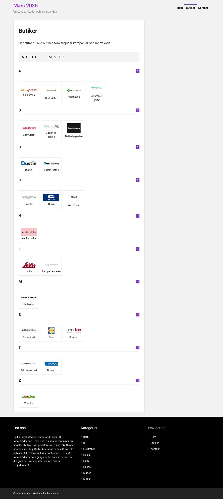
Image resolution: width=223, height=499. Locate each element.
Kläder (87, 472)
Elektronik (89, 448)
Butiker (190, 7)
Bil (84, 442)
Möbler (87, 478)
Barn (86, 436)
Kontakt (203, 7)
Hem (180, 7)
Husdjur (87, 466)
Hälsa (86, 454)
